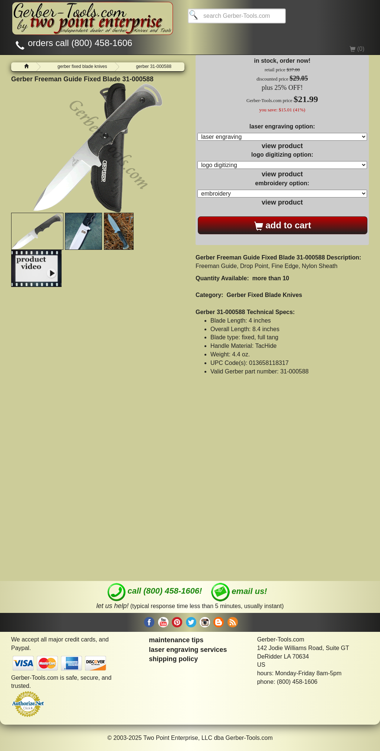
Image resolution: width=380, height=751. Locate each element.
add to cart (282, 225)
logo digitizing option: (282, 154)
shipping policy (173, 659)
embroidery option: (282, 183)
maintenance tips (176, 640)
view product (282, 146)
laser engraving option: (282, 126)
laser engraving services (188, 649)
